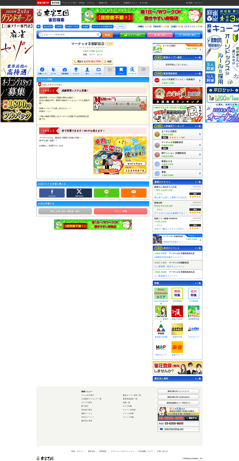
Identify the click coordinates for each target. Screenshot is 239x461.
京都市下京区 (72, 26)
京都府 (59, 26)
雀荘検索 (48, 26)
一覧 (198, 57)
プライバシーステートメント (122, 451)
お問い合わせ (162, 451)
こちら (48, 111)
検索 (107, 34)
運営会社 (91, 451)
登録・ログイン (77, 451)
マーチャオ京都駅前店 (103, 26)
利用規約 (103, 451)
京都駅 (85, 26)
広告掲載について (145, 451)
